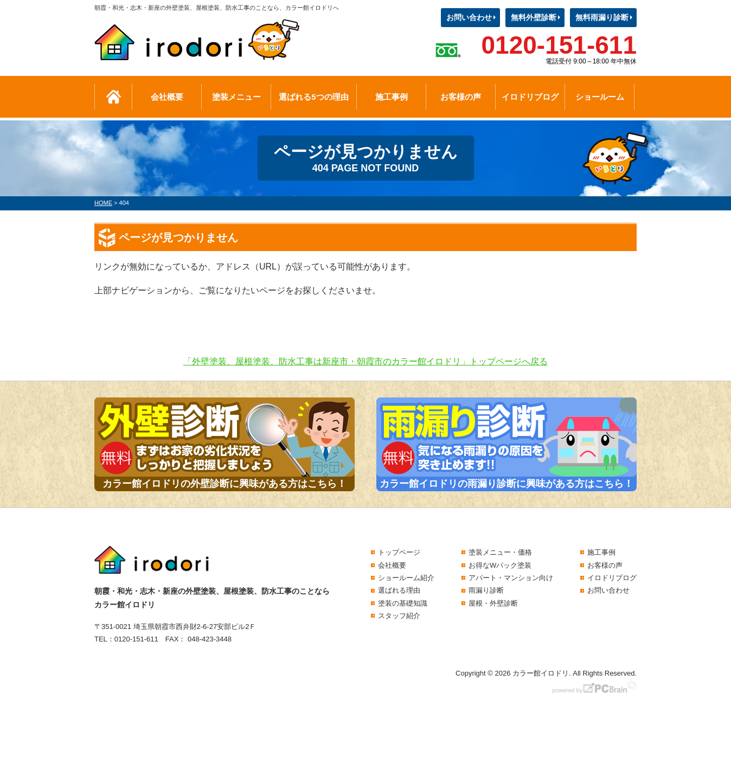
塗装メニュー (236, 96)
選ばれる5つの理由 (313, 96)
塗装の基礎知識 (402, 603)
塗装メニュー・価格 (500, 552)
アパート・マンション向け (511, 578)
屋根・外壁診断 (493, 603)
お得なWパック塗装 (500, 565)
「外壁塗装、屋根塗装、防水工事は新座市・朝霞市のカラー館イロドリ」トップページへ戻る (365, 361)
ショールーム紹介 (406, 578)
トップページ (399, 552)
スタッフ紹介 (399, 616)
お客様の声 (460, 96)
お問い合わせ (469, 17)
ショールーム (599, 96)
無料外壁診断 (533, 17)
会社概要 (167, 96)
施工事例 (391, 96)
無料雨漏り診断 (602, 17)
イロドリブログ (530, 96)
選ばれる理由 (399, 590)
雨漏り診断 (486, 590)
